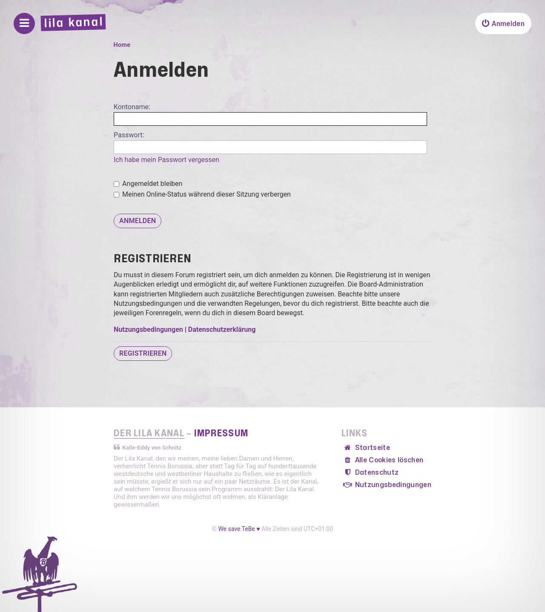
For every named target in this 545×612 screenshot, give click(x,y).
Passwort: (129, 135)
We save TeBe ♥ (239, 528)
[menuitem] (503, 23)
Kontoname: (132, 107)
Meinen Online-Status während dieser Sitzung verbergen (202, 194)
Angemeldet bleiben (148, 184)
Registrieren (142, 353)
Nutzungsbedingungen (148, 329)
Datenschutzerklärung (222, 329)
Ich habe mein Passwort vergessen (166, 160)
